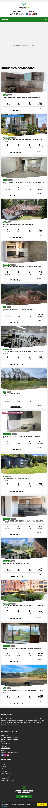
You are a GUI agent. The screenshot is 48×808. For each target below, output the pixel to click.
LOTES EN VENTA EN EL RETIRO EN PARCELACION (18, 309)
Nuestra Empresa (6, 776)
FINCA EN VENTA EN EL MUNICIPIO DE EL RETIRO (18, 224)
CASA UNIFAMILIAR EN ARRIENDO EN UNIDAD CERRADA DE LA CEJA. (24, 97)
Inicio (3, 764)
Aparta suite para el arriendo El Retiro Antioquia (21, 436)
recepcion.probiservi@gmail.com (10, 752)
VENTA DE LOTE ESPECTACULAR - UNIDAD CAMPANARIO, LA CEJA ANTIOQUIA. (24, 690)
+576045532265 (18, 13)
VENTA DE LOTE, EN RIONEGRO (12, 394)
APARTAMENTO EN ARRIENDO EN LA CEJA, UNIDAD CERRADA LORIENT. (24, 521)
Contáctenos (5, 778)
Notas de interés (6, 773)
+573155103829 (17, 14)
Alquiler (4, 769)
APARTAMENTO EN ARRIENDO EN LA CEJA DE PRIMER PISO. (22, 267)
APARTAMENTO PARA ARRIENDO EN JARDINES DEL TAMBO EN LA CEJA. (24, 605)
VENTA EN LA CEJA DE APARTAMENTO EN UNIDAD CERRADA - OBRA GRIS (24, 648)
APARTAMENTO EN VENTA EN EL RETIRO (16, 563)
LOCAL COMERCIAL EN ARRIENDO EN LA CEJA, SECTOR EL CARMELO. (24, 182)
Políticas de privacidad (8, 780)
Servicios (4, 771)
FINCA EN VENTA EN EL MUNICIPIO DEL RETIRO (18, 478)
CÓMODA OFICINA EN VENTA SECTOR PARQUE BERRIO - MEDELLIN (24, 351)
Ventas (4, 766)
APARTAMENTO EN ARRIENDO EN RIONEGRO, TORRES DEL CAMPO (24, 139)
